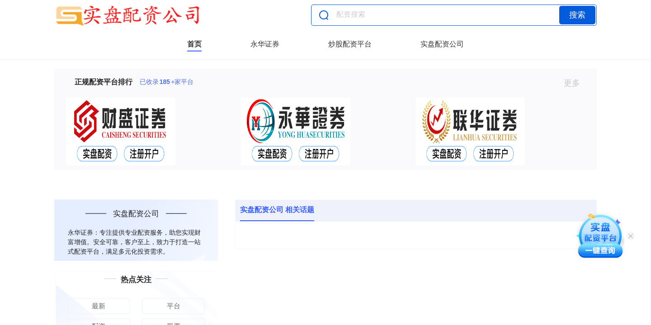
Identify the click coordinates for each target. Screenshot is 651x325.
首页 (194, 44)
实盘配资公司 (442, 44)
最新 (98, 306)
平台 (173, 306)
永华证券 (264, 44)
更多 (576, 83)
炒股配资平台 (350, 44)
